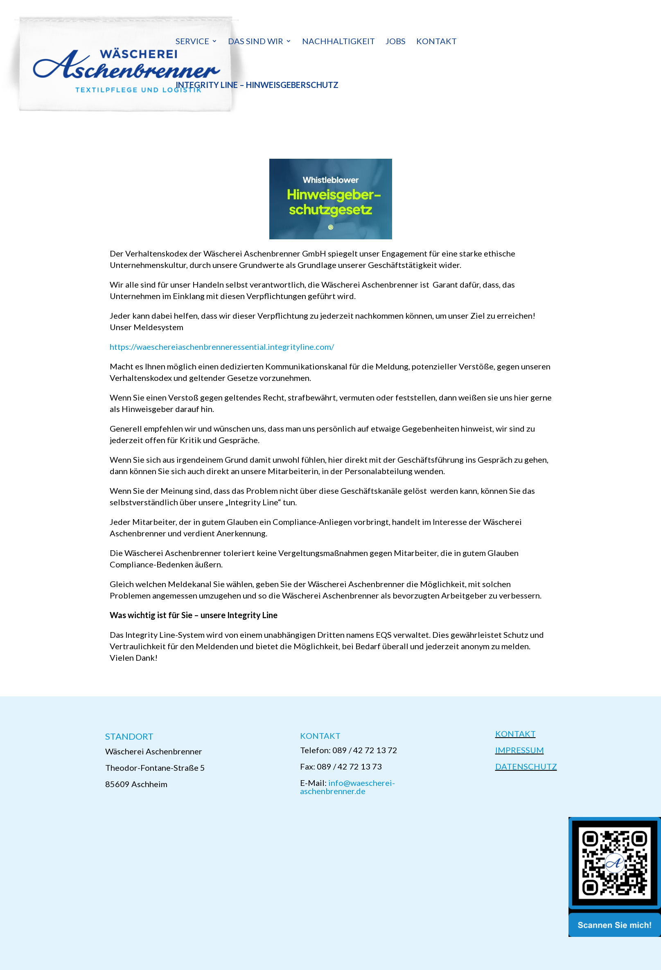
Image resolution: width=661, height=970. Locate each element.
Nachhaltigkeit (338, 42)
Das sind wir (255, 42)
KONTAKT (515, 733)
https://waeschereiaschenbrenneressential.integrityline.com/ (222, 346)
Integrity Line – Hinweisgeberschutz (257, 86)
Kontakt (436, 42)
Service (192, 42)
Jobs (396, 42)
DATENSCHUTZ (526, 766)
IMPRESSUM (519, 750)
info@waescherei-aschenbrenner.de (347, 787)
